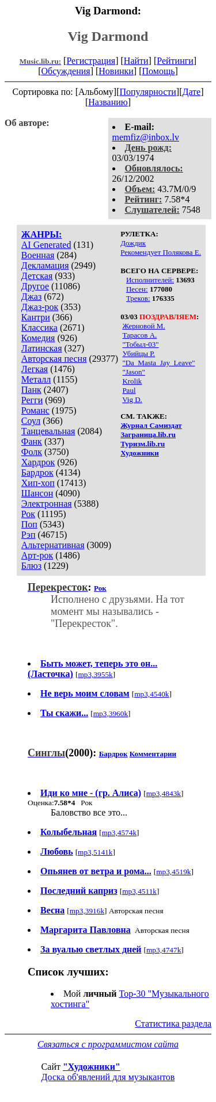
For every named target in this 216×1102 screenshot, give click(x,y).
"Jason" (133, 372)
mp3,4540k (151, 694)
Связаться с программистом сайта (108, 1044)
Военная (38, 255)
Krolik (132, 381)
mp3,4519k (173, 871)
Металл (36, 379)
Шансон (37, 493)
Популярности (147, 92)
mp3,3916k (87, 910)
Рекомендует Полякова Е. (160, 252)
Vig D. (132, 399)
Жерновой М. (143, 326)
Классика (39, 327)
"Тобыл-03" (140, 344)
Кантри (35, 317)
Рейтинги (175, 61)
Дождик (133, 243)
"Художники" (91, 1067)
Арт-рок (37, 555)
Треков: (138, 298)
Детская (37, 276)
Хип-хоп (38, 483)
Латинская (41, 348)
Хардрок (38, 462)
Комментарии (153, 753)
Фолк (31, 452)
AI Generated (46, 245)
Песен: (137, 289)
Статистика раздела (173, 1023)
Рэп (28, 534)
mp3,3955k (95, 674)
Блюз (31, 566)
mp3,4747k (163, 950)
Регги (32, 400)
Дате (192, 92)
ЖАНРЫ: (41, 234)
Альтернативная (53, 545)
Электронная (46, 503)
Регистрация (90, 61)
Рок (28, 514)
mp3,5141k (95, 852)
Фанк (31, 441)
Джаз (31, 296)
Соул (30, 421)
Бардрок (37, 472)
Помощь (158, 71)
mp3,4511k (139, 891)
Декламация (45, 265)
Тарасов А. (139, 335)
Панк (31, 390)
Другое (35, 286)
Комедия (38, 338)
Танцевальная (48, 431)
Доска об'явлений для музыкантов (108, 1077)
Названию (108, 102)
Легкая (34, 369)
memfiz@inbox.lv (146, 137)
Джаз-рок (40, 307)
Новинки (116, 71)
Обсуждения (65, 71)
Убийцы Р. (138, 353)
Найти (136, 61)
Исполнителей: (150, 280)
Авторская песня (54, 358)
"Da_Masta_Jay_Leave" (158, 362)
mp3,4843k (163, 793)
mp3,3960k (110, 713)
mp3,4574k (119, 832)
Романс (35, 410)
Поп (29, 524)
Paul (128, 390)
